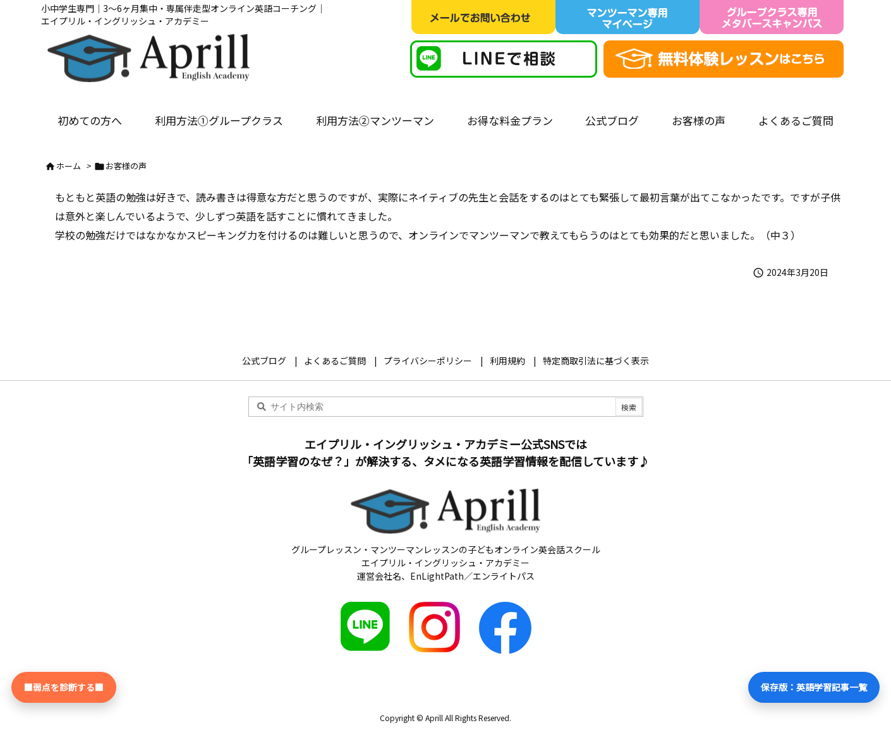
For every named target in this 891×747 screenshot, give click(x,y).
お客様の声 (126, 166)
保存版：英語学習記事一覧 (814, 687)
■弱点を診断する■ (64, 687)
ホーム (68, 166)
